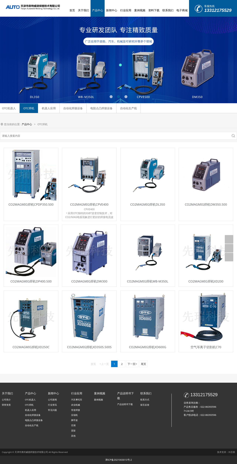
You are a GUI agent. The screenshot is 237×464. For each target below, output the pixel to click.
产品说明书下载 (125, 404)
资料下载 (153, 10)
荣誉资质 (6, 404)
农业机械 (75, 404)
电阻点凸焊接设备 (101, 108)
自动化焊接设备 (73, 108)
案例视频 (139, 10)
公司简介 (6, 399)
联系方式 (144, 399)
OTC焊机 (28, 108)
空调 (73, 425)
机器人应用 (49, 108)
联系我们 (167, 10)
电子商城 (182, 10)
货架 (73, 430)
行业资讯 (52, 404)
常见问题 (52, 410)
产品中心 (97, 10)
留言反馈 (144, 404)
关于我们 (83, 10)
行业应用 (125, 10)
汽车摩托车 (76, 399)
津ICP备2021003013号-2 (118, 459)
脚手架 (74, 420)
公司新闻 (52, 399)
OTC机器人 (30, 399)
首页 (72, 10)
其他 (73, 435)
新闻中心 (111, 10)
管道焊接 (75, 410)
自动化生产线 (128, 108)
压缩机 (74, 415)
